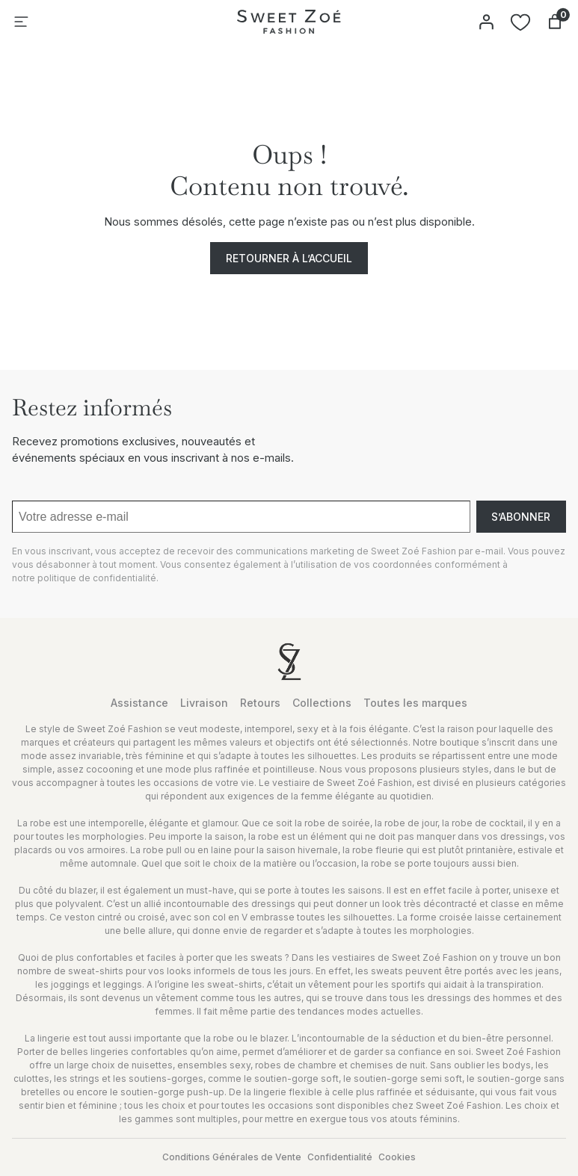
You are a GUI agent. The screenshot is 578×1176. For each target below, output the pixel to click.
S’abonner (520, 516)
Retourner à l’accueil (289, 258)
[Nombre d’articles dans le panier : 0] (555, 21)
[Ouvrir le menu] (21, 22)
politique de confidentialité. (98, 578)
